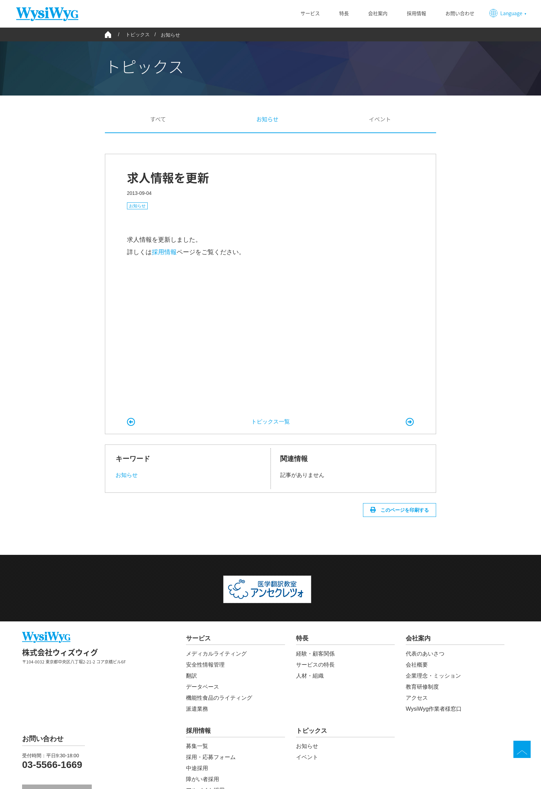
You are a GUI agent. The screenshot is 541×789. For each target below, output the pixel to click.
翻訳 (191, 676)
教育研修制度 (422, 687)
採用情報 (416, 13)
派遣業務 (197, 709)
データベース (202, 687)
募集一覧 (197, 746)
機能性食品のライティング (219, 698)
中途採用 (197, 768)
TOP (522, 749)
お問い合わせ (459, 13)
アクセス (417, 698)
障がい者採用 (202, 779)
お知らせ (170, 35)
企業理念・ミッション (433, 676)
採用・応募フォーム (211, 757)
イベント (380, 119)
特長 (344, 13)
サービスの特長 (315, 665)
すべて (158, 119)
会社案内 (377, 13)
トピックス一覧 (270, 422)
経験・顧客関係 (315, 654)
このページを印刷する (404, 510)
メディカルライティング (216, 654)
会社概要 (417, 665)
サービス (310, 13)
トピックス (311, 731)
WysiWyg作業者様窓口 (434, 709)
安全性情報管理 (205, 665)
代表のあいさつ (425, 654)
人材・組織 (310, 676)
